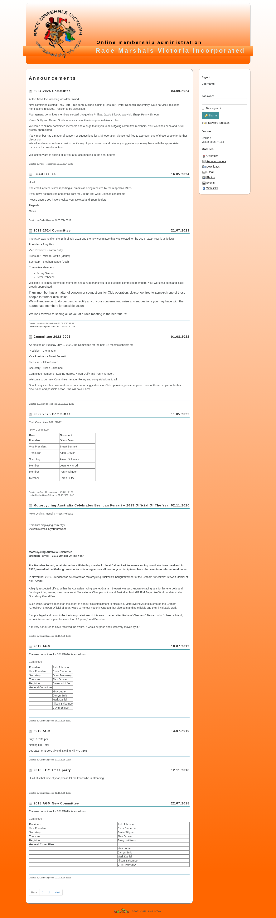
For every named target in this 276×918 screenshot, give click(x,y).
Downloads (211, 166)
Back (34, 892)
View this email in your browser (47, 528)
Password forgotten (216, 122)
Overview (210, 156)
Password (208, 96)
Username (208, 83)
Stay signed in (212, 108)
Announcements (214, 161)
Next (57, 892)
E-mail (208, 172)
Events (208, 183)
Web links (210, 188)
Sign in (211, 115)
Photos (208, 177)
